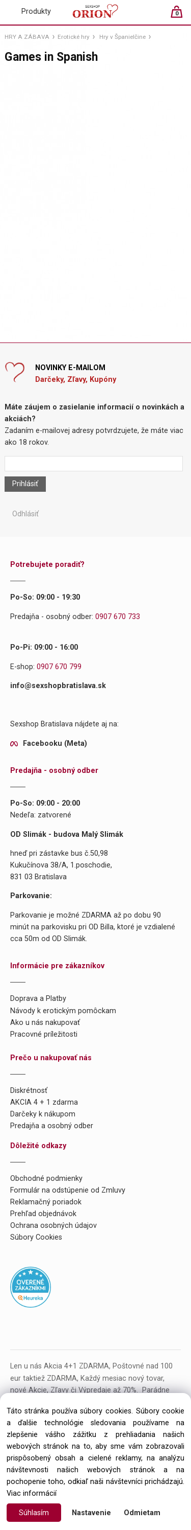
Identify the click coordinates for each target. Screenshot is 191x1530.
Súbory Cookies (36, 1237)
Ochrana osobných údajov (53, 1225)
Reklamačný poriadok (45, 1202)
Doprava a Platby (38, 998)
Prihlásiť (25, 483)
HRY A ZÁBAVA (27, 36)
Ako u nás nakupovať (45, 1022)
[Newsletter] (93, 463)
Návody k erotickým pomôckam (63, 1011)
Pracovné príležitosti (43, 1034)
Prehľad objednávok (43, 1213)
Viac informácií (32, 1493)
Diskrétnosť (28, 1090)
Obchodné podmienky (46, 1178)
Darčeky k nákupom (42, 1114)
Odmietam (142, 1513)
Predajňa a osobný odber (51, 1126)
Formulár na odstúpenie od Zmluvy (67, 1190)
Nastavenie (91, 1513)
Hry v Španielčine (122, 36)
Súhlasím (34, 1513)
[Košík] (181, 16)
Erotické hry (74, 36)
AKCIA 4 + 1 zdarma (44, 1102)
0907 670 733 (117, 616)
